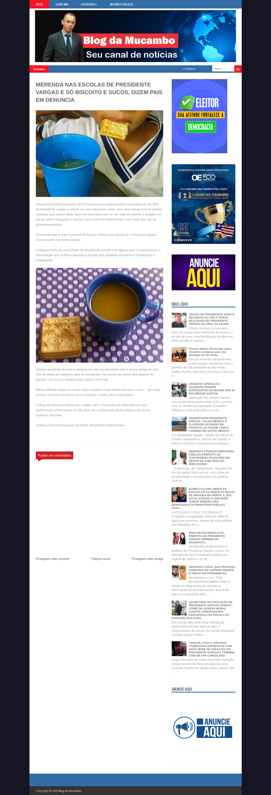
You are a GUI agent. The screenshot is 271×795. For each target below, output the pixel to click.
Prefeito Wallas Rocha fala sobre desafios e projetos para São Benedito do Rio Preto (210, 352)
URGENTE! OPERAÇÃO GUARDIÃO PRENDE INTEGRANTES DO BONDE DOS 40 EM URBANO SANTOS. (212, 388)
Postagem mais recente (52, 558)
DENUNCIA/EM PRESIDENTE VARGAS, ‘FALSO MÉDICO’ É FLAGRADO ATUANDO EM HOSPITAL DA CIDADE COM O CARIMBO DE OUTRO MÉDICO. (209, 424)
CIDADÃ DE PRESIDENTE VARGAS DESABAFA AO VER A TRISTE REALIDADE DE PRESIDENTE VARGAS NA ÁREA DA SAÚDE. (212, 319)
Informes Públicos (121, 4)
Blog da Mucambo (70, 791)
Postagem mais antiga (147, 558)
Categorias (89, 4)
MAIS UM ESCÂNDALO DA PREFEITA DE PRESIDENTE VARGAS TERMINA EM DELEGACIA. (207, 537)
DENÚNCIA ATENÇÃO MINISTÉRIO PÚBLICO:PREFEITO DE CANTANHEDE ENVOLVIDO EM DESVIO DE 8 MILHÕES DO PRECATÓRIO (211, 458)
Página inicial (100, 558)
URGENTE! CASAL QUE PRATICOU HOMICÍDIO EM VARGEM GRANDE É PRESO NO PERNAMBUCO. (212, 570)
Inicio (39, 4)
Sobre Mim (61, 4)
